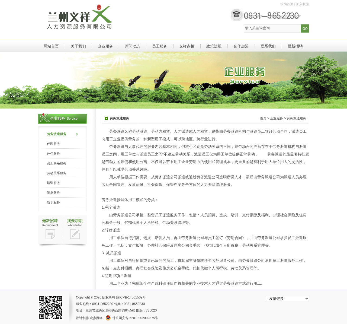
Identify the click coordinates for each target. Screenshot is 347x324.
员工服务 (159, 46)
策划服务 (53, 193)
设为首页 (286, 4)
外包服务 (53, 153)
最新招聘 (295, 46)
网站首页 (51, 46)
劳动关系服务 (56, 173)
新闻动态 (132, 46)
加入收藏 (302, 4)
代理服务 (53, 144)
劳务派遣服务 (56, 134)
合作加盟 (241, 46)
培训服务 (53, 183)
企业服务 (105, 46)
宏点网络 (96, 318)
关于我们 (78, 46)
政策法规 (213, 46)
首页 (263, 118)
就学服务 (53, 202)
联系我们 (268, 46)
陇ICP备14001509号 (131, 297)
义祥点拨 (186, 46)
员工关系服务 (56, 163)
